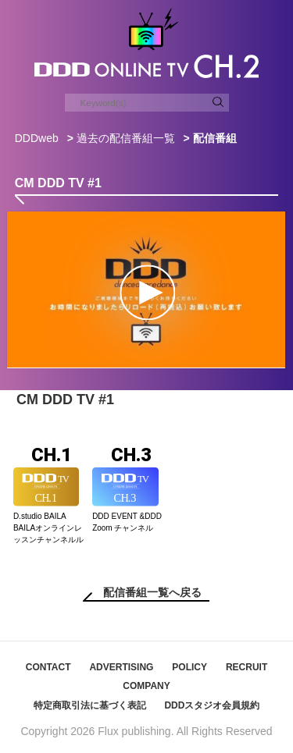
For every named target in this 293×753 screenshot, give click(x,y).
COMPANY (146, 685)
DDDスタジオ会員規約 (211, 705)
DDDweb (37, 138)
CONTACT (48, 667)
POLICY (189, 667)
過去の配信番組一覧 (126, 138)
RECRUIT (246, 667)
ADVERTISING (121, 667)
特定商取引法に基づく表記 (90, 705)
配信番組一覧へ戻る (152, 592)
